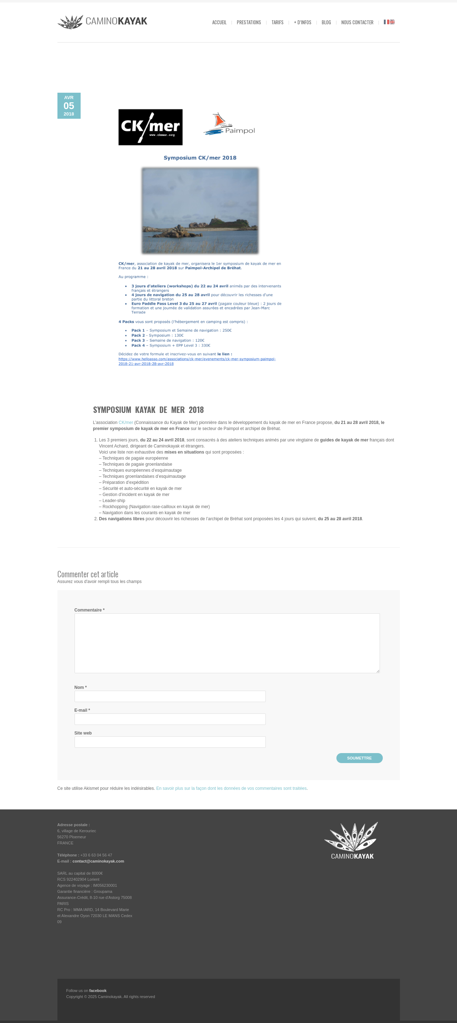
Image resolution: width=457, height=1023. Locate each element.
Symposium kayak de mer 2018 (148, 409)
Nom (81, 687)
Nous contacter (357, 22)
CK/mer (126, 422)
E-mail (82, 710)
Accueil (219, 22)
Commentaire (90, 610)
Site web (83, 733)
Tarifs (277, 22)
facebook (97, 990)
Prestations (249, 22)
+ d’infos (302, 22)
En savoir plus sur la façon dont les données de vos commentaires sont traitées (231, 788)
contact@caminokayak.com (98, 861)
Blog (326, 22)
